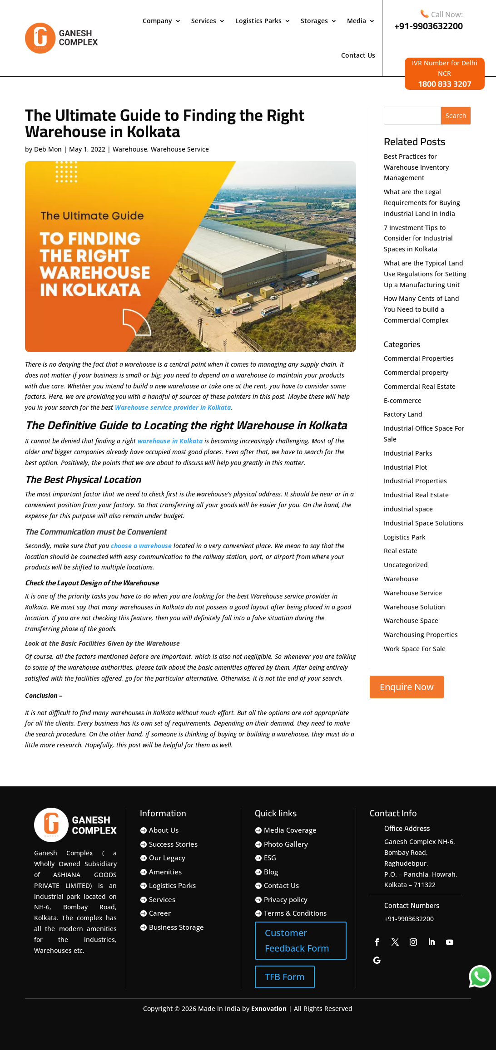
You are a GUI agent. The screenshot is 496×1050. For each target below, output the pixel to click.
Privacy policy (286, 899)
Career (160, 913)
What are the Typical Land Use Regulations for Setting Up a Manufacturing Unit (425, 274)
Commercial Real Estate (420, 386)
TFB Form (285, 977)
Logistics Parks (258, 20)
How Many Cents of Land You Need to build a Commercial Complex (421, 309)
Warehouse (130, 149)
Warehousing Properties (421, 634)
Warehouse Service (180, 149)
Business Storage (176, 927)
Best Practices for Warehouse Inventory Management (416, 167)
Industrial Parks (408, 453)
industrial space (408, 509)
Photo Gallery (286, 844)
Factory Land (403, 414)
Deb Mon (48, 149)
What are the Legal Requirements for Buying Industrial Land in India (422, 202)
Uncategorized (406, 564)
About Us (164, 829)
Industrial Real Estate (416, 495)
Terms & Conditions (295, 913)
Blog (271, 871)
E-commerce (403, 400)
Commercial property (416, 372)
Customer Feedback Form (297, 940)
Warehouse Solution (414, 607)
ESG (270, 857)
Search (456, 115)
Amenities (165, 871)
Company (157, 20)
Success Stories (173, 844)
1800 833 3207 (444, 83)
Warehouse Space (411, 620)
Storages (314, 20)
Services (203, 20)
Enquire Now (407, 687)
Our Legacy (167, 857)
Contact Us (358, 55)
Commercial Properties (419, 358)
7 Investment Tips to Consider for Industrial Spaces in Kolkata (418, 238)
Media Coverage (290, 829)
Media (356, 20)
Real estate (400, 550)
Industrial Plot (405, 467)
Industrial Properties (415, 480)
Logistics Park (405, 537)
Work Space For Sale (415, 648)
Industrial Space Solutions (423, 523)
